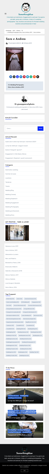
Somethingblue (25, 15)
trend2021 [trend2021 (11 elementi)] (10, 328)
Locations (8, 178)
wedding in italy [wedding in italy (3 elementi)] (11, 335)
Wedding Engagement (12, 202)
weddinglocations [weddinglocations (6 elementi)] (11, 338)
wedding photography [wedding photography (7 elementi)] (28, 342)
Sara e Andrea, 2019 (11, 250)
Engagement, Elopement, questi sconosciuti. (18, 158)
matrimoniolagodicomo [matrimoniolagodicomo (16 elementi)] (13, 318)
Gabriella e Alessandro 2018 (13, 271)
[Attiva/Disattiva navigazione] (5, 14)
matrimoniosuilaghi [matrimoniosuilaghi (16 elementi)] (29, 318)
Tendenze (8, 182)
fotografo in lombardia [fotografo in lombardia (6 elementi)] (13, 312)
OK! (24, 470)
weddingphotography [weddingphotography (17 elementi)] (12, 342)
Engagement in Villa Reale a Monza (15, 154)
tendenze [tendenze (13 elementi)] (10, 325)
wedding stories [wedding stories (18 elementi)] (25, 348)
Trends (7, 186)
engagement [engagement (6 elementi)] (36, 302)
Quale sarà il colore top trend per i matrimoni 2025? (20, 141)
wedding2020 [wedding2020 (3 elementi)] (21, 328)
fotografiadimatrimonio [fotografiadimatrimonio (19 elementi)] (13, 308)
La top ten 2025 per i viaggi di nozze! (16, 146)
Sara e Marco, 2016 (11, 287)
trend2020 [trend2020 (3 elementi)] (30, 325)
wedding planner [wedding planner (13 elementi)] (25, 345)
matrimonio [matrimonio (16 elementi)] (38, 315)
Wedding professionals (12, 211)
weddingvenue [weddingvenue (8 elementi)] (24, 355)
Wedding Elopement (11, 198)
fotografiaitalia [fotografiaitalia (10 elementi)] (29, 308)
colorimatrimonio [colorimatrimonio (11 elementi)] (30, 298)
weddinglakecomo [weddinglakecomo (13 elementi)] (24, 335)
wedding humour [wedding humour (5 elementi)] (23, 332)
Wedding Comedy (10, 194)
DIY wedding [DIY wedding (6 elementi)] (25, 302)
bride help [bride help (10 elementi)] (10, 298)
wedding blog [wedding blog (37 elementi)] (32, 328)
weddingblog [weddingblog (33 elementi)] (10, 332)
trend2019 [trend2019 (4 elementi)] (20, 325)
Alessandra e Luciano (11, 254)
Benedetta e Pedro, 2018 (12, 262)
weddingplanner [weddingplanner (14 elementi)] (11, 345)
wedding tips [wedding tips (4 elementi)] (34, 352)
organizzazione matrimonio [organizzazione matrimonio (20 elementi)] (14, 322)
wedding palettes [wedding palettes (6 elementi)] (25, 338)
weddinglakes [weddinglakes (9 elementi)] (37, 335)
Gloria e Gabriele (10, 279)
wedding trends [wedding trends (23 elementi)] (11, 355)
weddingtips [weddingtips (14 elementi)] (22, 352)
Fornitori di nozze (10, 174)
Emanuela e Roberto (11, 266)
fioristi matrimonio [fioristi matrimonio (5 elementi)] (20, 305)
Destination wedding (11, 170)
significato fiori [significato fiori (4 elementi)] (31, 322)
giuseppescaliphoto (15, 43)
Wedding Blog (9, 190)
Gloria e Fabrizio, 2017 (12, 275)
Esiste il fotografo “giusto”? (13, 150)
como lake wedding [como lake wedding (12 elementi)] (12, 302)
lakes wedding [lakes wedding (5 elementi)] (26, 315)
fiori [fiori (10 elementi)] (8, 305)
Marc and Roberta (10, 258)
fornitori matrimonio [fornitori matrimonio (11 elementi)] (34, 305)
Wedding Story (9, 215)
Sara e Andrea (16, 39)
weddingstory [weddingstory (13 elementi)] (11, 352)
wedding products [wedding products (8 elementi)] (12, 348)
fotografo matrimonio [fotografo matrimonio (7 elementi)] (29, 312)
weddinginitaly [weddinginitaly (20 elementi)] (36, 332)
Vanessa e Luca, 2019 (11, 246)
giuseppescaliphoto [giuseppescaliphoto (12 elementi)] (12, 315)
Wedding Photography (12, 207)
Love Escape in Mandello (12, 283)
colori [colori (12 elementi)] (19, 298)
